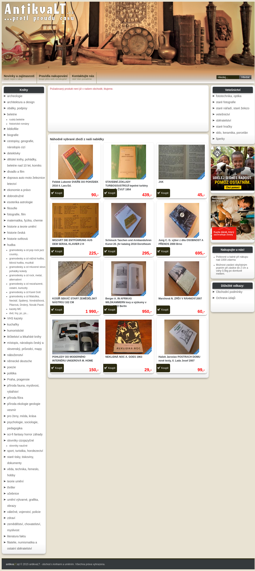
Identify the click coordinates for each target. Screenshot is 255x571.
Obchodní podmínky (229, 292)
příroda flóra (15, 397)
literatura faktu (16, 536)
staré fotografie (226, 102)
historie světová (17, 238)
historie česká (16, 232)
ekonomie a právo (19, 190)
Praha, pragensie (18, 379)
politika (11, 373)
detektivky (13, 153)
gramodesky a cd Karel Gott (25, 292)
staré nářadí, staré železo (232, 108)
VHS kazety (15, 318)
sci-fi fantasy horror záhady (25, 434)
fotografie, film (16, 214)
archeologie (14, 96)
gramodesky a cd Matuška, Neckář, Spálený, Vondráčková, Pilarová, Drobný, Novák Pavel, (26, 300)
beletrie (12, 114)
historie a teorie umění (21, 226)
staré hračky (224, 126)
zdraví (11, 518)
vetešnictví (223, 114)
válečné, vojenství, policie (24, 512)
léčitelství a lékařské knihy (24, 336)
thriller (11, 487)
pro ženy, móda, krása (21, 416)
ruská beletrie (16, 119)
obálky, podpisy (17, 108)
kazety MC (15, 309)
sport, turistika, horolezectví (25, 450)
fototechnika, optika (229, 96)
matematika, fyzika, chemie (25, 220)
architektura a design (21, 102)
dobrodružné (15, 196)
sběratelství (223, 120)
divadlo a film (15, 171)
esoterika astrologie (20, 202)
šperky (220, 138)
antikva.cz (13, 564)
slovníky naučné (18, 445)
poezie (11, 367)
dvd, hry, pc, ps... (18, 313)
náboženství (15, 355)
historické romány (19, 123)
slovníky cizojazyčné (20, 440)
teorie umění (15, 481)
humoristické (15, 330)
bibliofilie (13, 129)
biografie (13, 135)
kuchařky (13, 324)
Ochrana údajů (225, 298)
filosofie (12, 208)
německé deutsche (19, 361)
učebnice (13, 493)
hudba (11, 245)
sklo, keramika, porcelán (232, 132)
